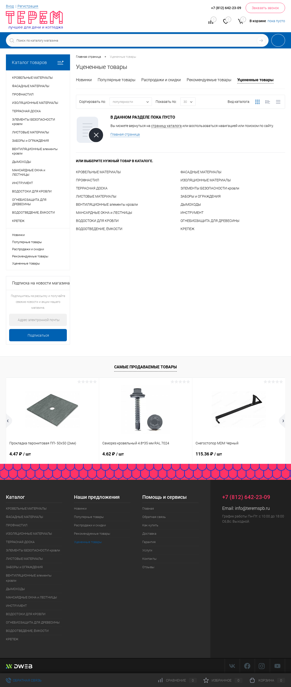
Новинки (18, 235)
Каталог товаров (38, 62)
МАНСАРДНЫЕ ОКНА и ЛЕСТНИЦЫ (104, 213)
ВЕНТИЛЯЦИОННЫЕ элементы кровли (107, 204)
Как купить (150, 525)
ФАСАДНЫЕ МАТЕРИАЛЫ (201, 172)
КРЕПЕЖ (187, 229)
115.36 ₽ (209, 453)
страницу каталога (166, 126)
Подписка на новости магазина (41, 283)
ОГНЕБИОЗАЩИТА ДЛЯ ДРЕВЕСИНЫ (210, 221)
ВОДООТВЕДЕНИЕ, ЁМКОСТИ (99, 229)
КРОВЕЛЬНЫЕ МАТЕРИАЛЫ (98, 172)
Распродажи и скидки (28, 249)
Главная (148, 508)
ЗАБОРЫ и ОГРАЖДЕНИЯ (201, 196)
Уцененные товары (26, 263)
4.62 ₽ (113, 453)
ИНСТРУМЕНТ (192, 213)
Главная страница (125, 134)
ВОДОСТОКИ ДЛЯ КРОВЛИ (97, 221)
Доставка (149, 533)
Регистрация (28, 6)
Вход (10, 6)
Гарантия (149, 542)
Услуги (147, 550)
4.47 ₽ (20, 453)
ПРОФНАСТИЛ (87, 180)
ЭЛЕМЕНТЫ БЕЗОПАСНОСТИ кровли (210, 188)
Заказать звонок (265, 8)
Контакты (149, 559)
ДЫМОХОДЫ (191, 204)
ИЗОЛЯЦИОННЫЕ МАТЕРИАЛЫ (206, 180)
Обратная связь (154, 517)
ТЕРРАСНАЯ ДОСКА (92, 188)
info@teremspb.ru (252, 508)
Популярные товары (27, 242)
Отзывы (148, 567)
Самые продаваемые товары (145, 367)
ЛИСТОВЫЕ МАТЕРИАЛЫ (96, 196)
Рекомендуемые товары (30, 256)
